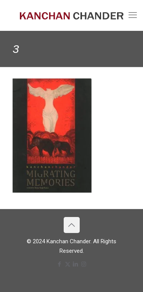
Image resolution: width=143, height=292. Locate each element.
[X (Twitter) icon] (68, 264)
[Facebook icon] (60, 264)
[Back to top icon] (72, 225)
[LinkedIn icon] (76, 264)
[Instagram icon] (84, 264)
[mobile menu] (132, 15)
